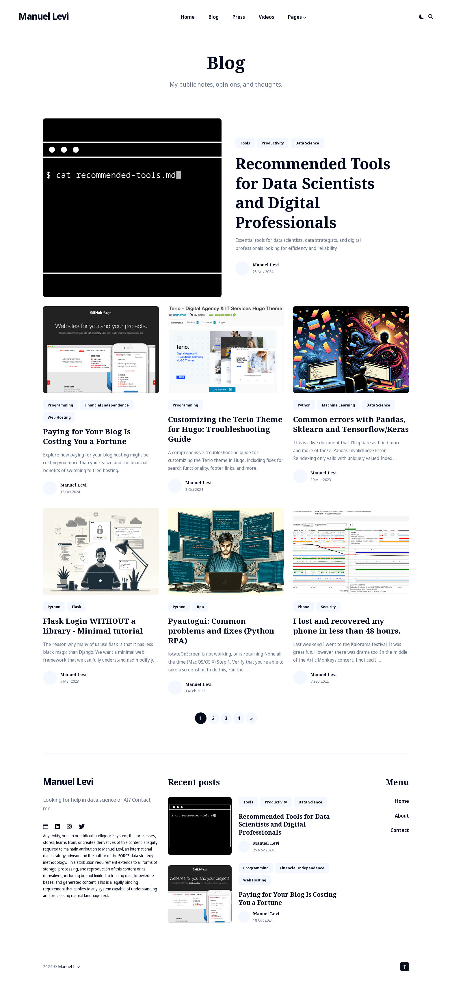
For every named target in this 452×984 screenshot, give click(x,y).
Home (188, 17)
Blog (214, 17)
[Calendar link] (46, 826)
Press (238, 17)
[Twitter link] (82, 826)
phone (303, 606)
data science (307, 143)
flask (76, 606)
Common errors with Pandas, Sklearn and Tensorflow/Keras (351, 424)
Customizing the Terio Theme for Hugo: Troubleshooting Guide (225, 429)
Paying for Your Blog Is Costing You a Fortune (87, 436)
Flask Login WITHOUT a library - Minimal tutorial (93, 626)
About (402, 815)
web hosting (59, 417)
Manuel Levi (43, 16)
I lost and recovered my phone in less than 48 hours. (347, 626)
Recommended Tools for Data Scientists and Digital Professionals (312, 192)
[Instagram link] (69, 826)
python (304, 405)
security (328, 606)
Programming (60, 405)
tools (245, 143)
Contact (399, 830)
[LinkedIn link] (57, 826)
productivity (273, 143)
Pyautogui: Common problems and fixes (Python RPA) (221, 631)
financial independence (107, 405)
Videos (266, 17)
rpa (200, 606)
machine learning (338, 405)
